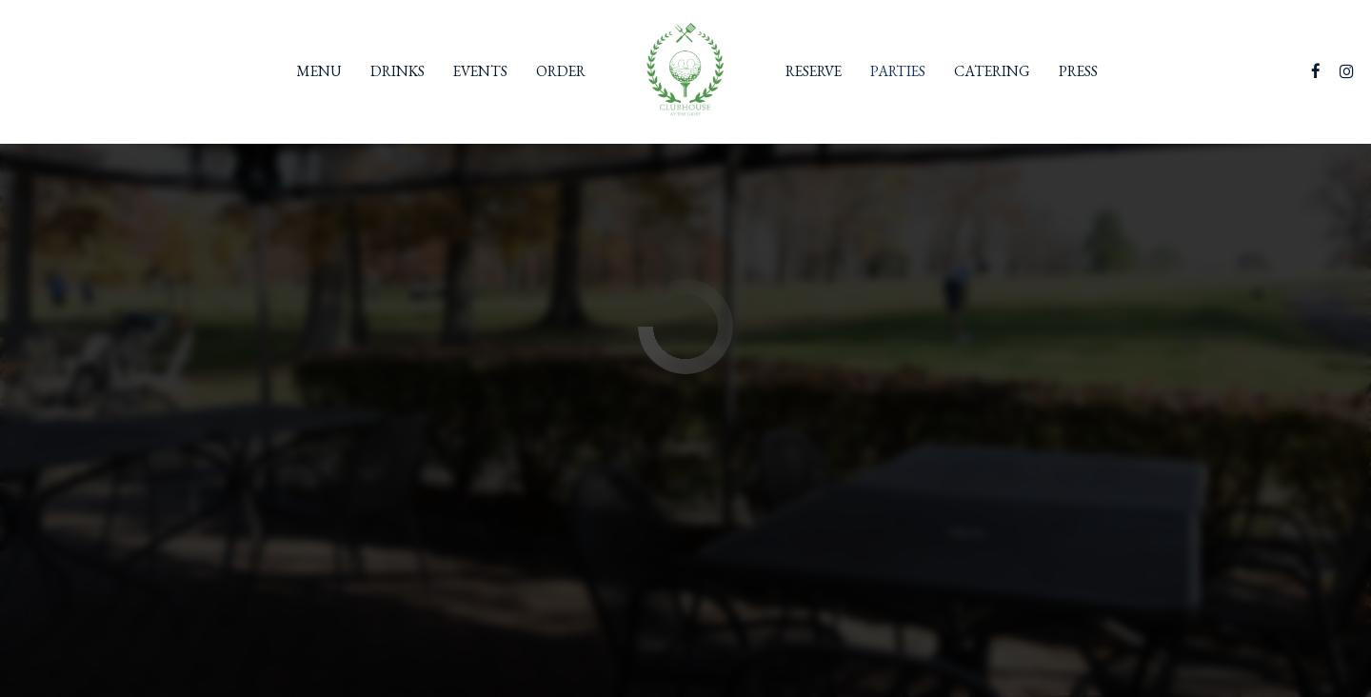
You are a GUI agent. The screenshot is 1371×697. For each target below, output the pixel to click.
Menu (319, 71)
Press (1078, 71)
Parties (897, 71)
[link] (685, 71)
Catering (992, 71)
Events (480, 71)
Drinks (397, 71)
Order (561, 71)
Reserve (813, 71)
